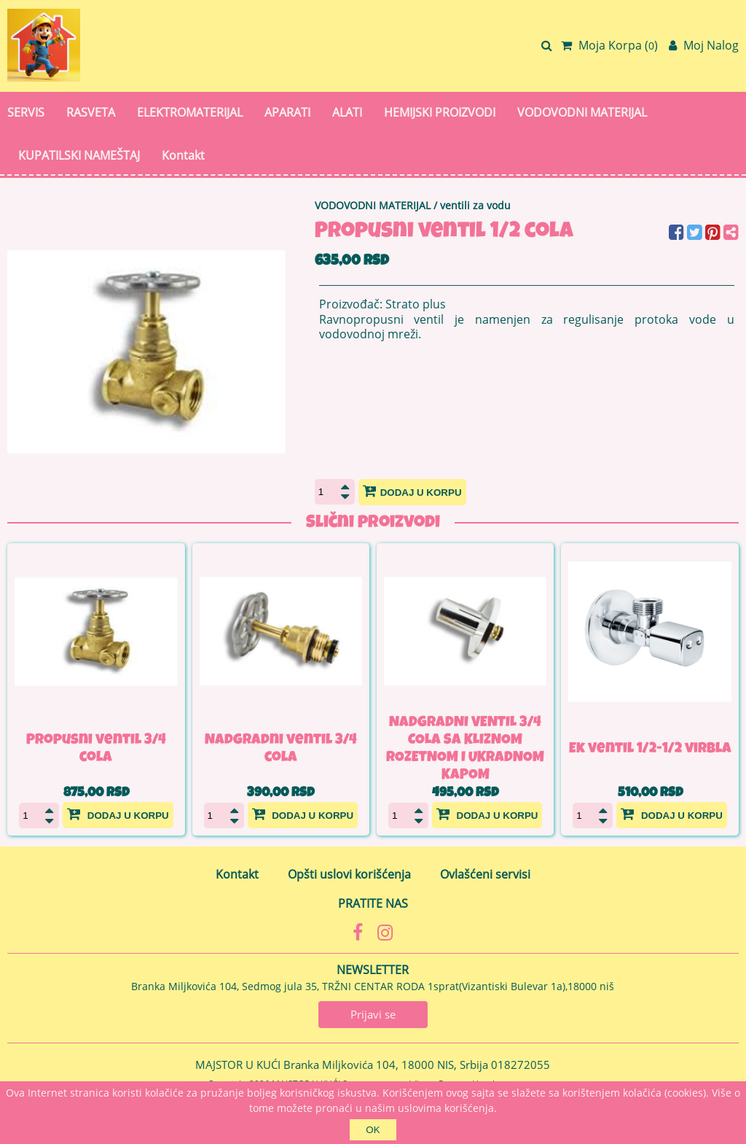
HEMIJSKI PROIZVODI (439, 112)
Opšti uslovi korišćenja (349, 874)
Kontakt (183, 155)
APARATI (287, 112)
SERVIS (25, 112)
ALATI (347, 112)
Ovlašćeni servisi (485, 874)
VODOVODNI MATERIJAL (582, 112)
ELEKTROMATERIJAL (190, 112)
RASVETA (90, 112)
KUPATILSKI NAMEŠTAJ (79, 155)
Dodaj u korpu (412, 490)
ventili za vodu (475, 205)
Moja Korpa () (609, 45)
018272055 (520, 1064)
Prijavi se (373, 1014)
